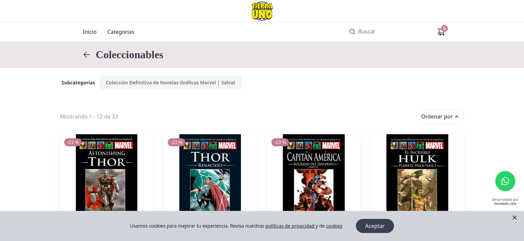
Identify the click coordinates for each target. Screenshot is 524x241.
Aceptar (375, 226)
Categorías (120, 31)
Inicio (90, 31)
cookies (334, 226)
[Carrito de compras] (441, 31)
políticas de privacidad (290, 226)
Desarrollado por (505, 202)
